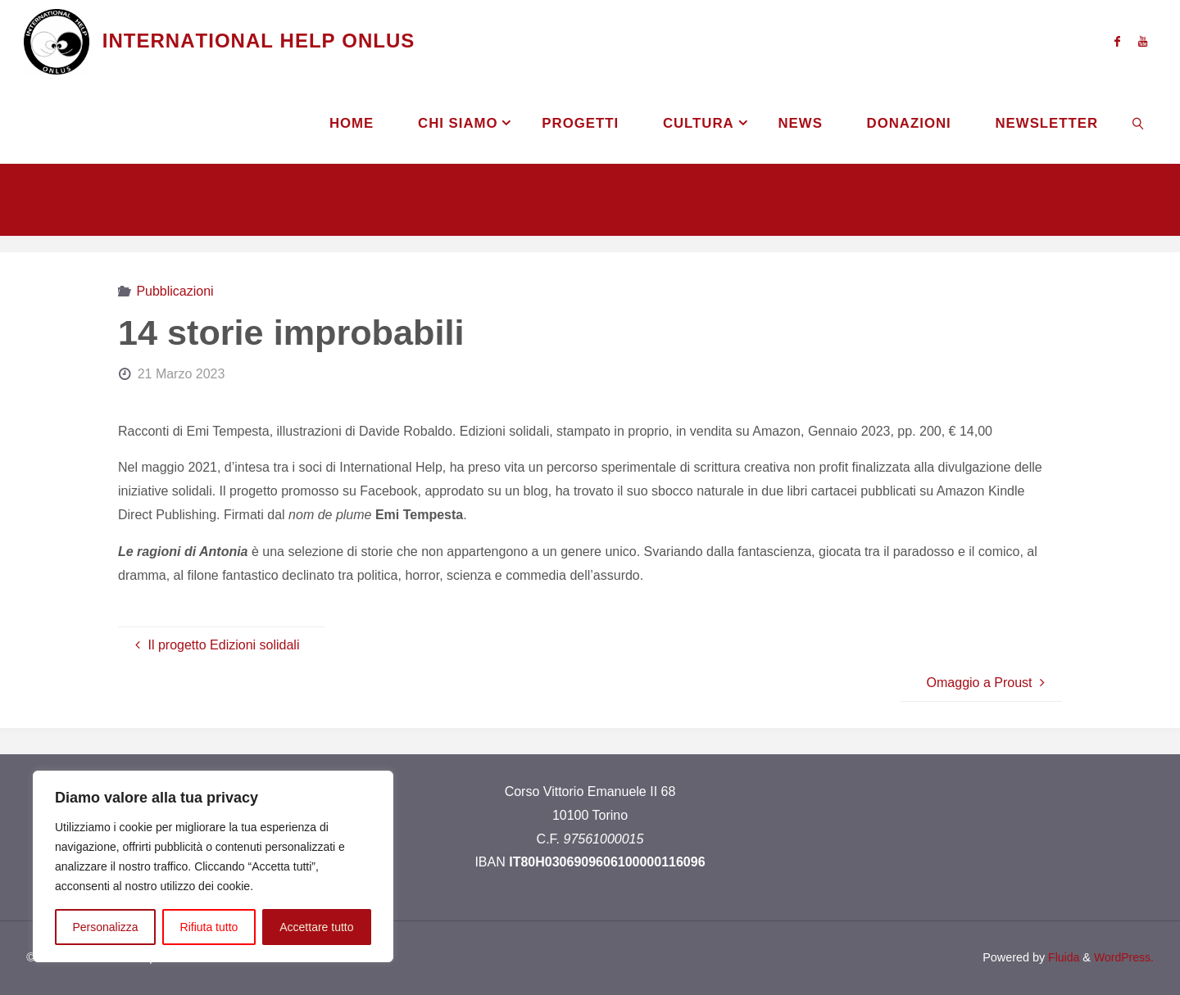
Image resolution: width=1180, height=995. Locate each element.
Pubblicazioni (174, 291)
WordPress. (1123, 957)
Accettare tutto (316, 927)
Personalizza (105, 927)
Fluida (1060, 957)
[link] (1138, 123)
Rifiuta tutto (209, 927)
